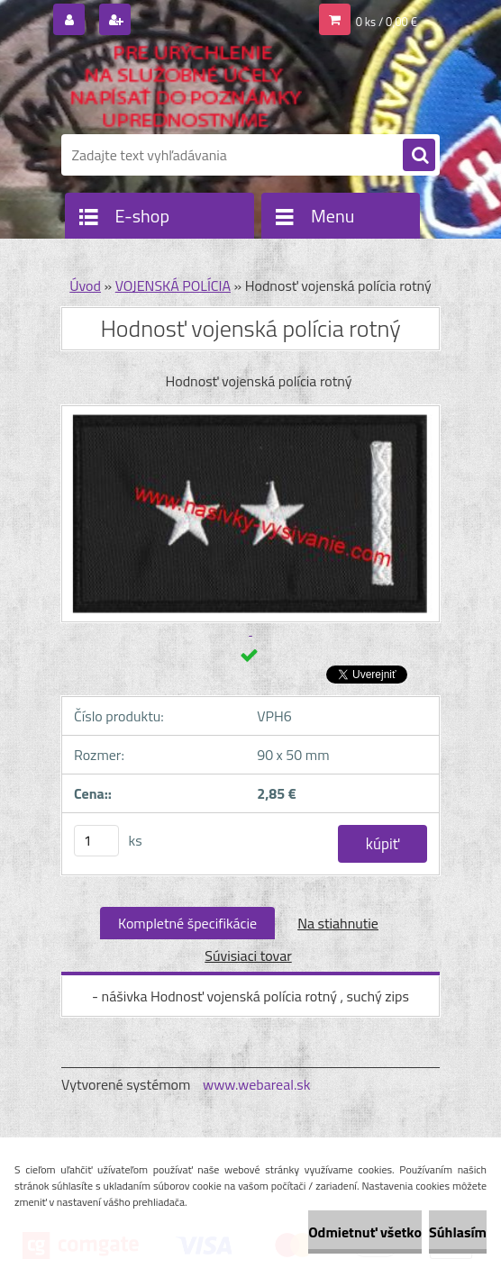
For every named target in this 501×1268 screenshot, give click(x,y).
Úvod (85, 285)
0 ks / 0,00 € (386, 22)
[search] (419, 156)
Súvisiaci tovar (248, 955)
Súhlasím (458, 1232)
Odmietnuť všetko (365, 1232)
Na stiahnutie (337, 923)
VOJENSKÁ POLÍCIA (173, 285)
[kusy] (96, 840)
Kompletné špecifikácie (187, 923)
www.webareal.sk (257, 1084)
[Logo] (185, 87)
